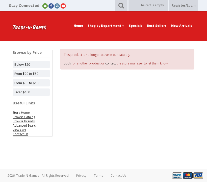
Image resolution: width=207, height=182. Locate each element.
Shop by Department (106, 26)
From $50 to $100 (27, 83)
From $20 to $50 (26, 73)
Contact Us (20, 134)
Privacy (81, 175)
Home (78, 26)
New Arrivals (181, 26)
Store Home (21, 112)
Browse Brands (24, 121)
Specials (135, 26)
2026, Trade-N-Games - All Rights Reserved (38, 175)
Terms (98, 175)
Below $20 (22, 64)
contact (110, 63)
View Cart (19, 130)
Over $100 (22, 92)
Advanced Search (25, 125)
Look (67, 63)
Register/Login (184, 5)
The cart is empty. (152, 5)
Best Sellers (157, 26)
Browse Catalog (24, 117)
